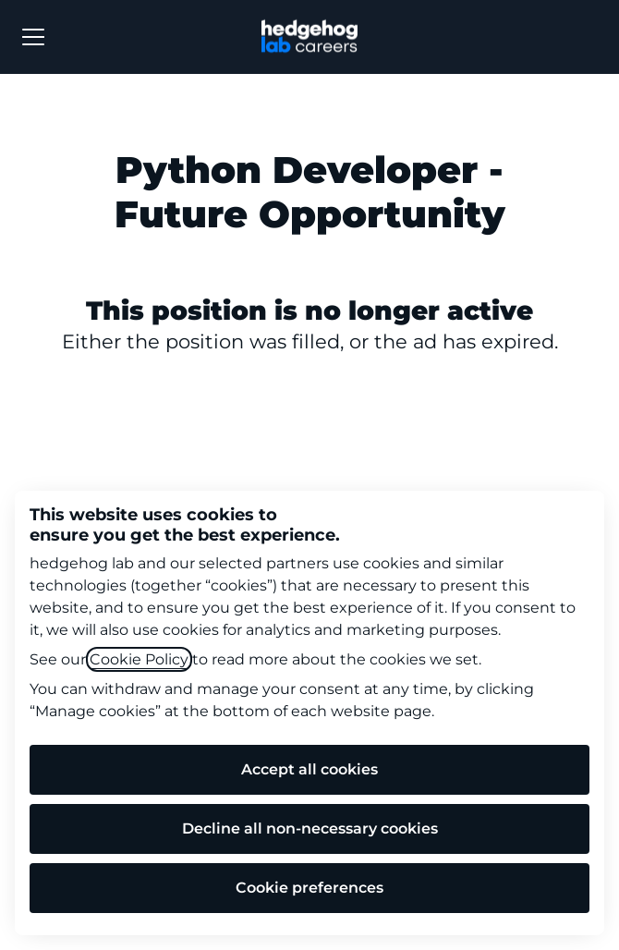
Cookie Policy (139, 659)
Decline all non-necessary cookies (310, 828)
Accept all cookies (309, 769)
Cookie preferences (309, 887)
